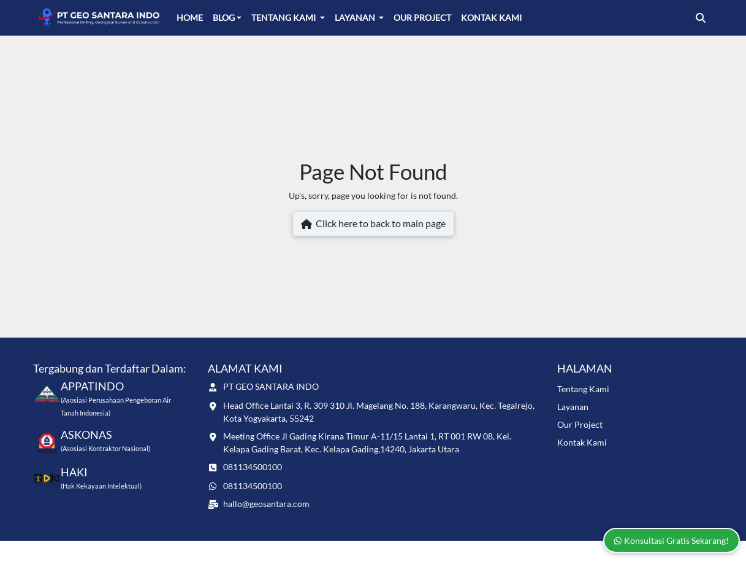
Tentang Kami (284, 17)
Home (190, 17)
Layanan (356, 17)
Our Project (422, 17)
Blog (224, 17)
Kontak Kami (491, 17)
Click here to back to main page (373, 224)
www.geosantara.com (123, 550)
